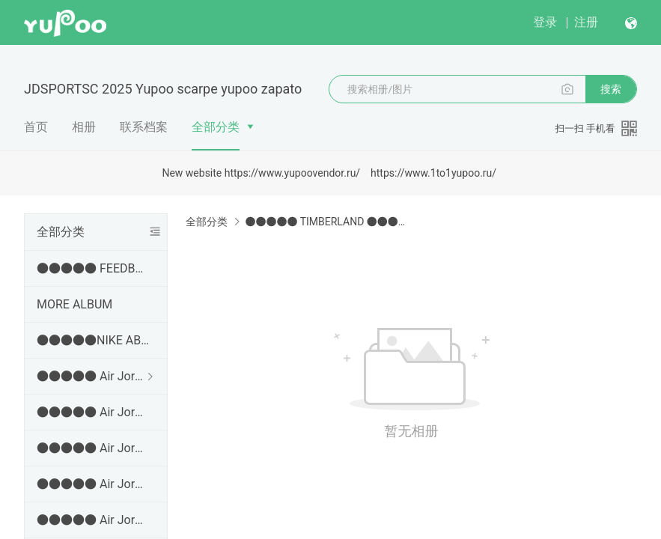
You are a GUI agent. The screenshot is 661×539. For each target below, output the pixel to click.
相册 (84, 127)
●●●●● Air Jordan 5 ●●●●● (93, 484)
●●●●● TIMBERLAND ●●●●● (327, 222)
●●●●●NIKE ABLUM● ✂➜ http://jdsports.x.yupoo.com (93, 340)
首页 (36, 127)
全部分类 (216, 127)
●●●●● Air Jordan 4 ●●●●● (93, 448)
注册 (586, 22)
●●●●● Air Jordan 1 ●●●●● (93, 376)
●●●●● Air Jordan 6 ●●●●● (93, 520)
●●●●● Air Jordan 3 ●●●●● (93, 412)
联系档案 (144, 127)
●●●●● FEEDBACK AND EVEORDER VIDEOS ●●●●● (93, 268)
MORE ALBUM (74, 304)
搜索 (610, 89)
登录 (545, 22)
